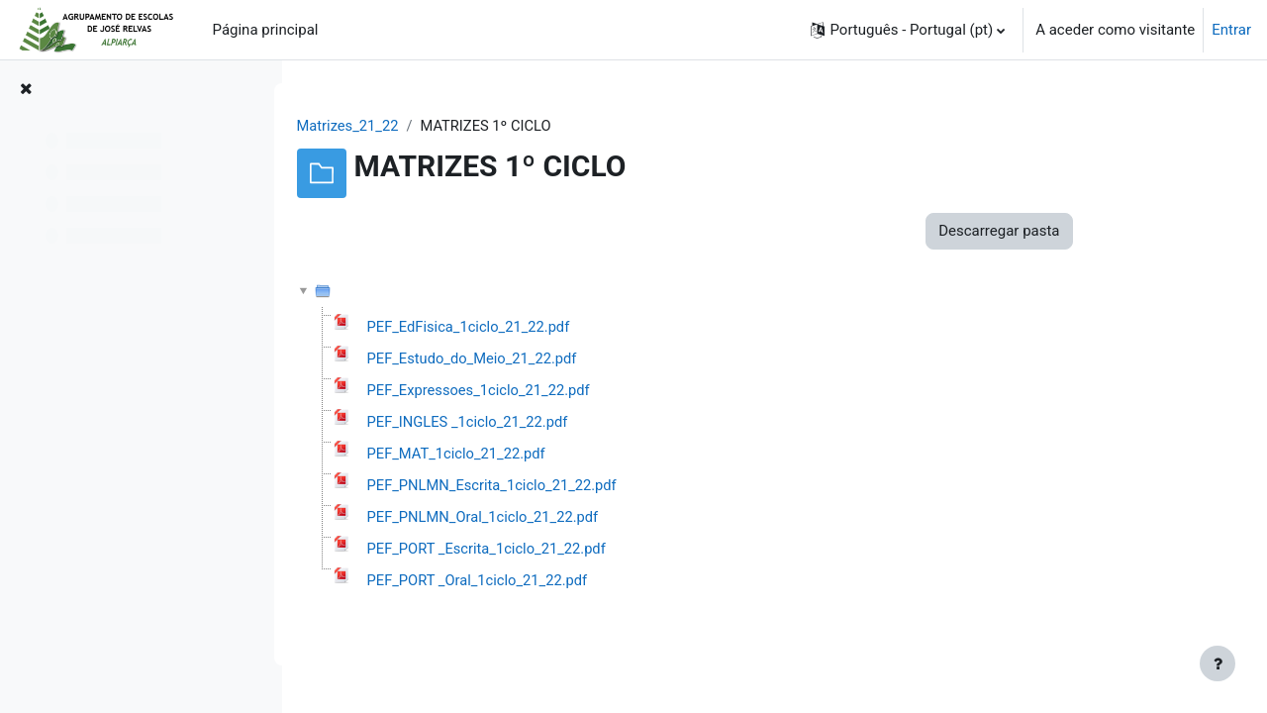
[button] (908, 29)
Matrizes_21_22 (423, 126)
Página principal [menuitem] (266, 30)
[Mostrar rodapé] (1217, 663)
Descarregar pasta (1073, 232)
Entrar (1231, 30)
